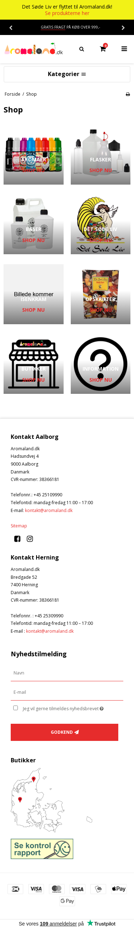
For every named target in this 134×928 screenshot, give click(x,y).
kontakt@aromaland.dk (49, 510)
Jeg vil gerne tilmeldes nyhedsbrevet (66, 707)
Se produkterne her (67, 13)
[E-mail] (67, 692)
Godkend (62, 732)
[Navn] (67, 672)
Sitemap (19, 526)
